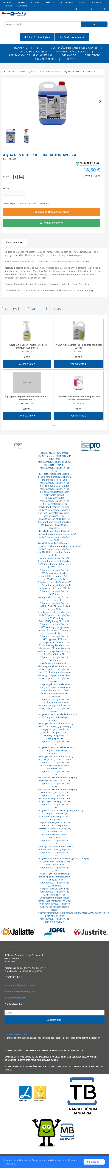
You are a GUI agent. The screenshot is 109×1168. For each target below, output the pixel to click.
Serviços (21, 2)
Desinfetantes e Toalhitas (50, 71)
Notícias (8, 5)
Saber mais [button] (10, 1163)
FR (98, 9)
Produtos (35, 2)
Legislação (96, 2)
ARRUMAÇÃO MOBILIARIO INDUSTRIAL (30, 55)
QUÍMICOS (32, 71)
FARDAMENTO (19, 47)
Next (99, 105)
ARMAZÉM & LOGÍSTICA (33, 51)
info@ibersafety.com (15, 997)
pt (105, 9)
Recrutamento (66, 2)
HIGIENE (69, 59)
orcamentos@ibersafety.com (20, 985)
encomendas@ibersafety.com (20, 991)
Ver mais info (29, 364)
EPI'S (39, 47)
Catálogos (49, 2)
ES (90, 9)
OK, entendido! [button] (94, 1162)
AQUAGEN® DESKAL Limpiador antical (80, 71)
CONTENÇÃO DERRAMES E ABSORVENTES (74, 47)
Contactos (22, 5)
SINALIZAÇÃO (92, 55)
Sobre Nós (7, 2)
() (72, 37)
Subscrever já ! (55, 1020)
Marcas (82, 2)
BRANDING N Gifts (45, 59)
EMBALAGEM (68, 55)
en (83, 9)
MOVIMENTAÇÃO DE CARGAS (72, 51)
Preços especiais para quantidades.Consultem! (26, 203)
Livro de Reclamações (16, 1034)
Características (14, 242)
